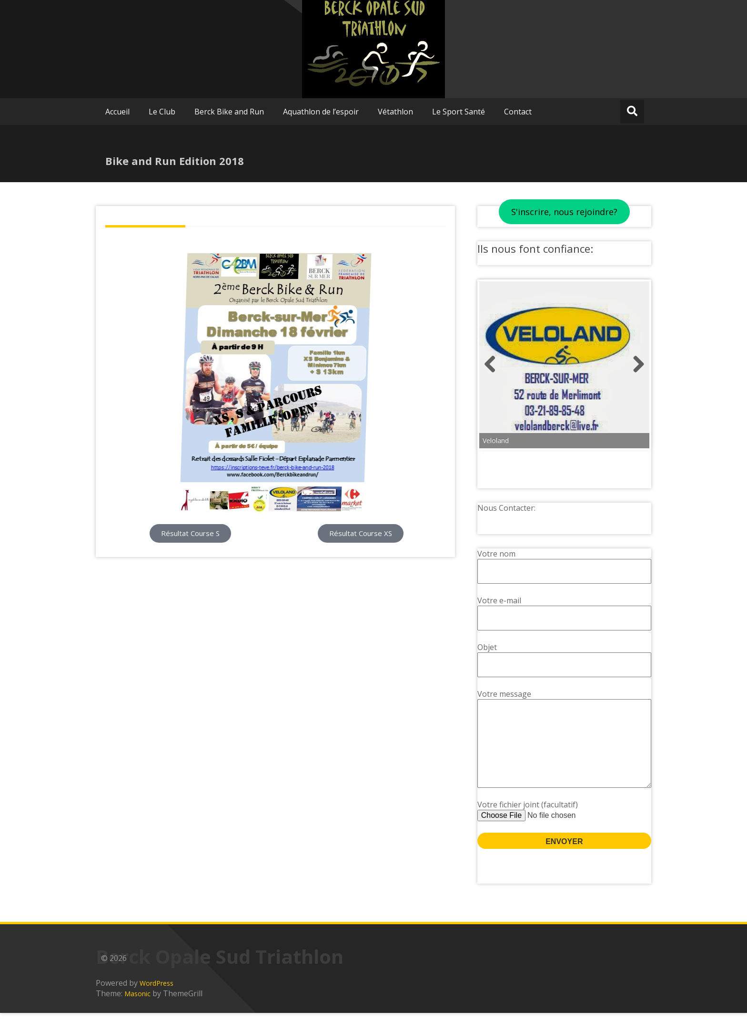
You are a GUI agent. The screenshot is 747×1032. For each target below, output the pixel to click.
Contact (518, 111)
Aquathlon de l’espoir (321, 111)
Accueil (117, 111)
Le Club (162, 111)
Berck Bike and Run (229, 111)
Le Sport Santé (458, 111)
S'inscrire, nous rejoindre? (564, 211)
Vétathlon (395, 111)
